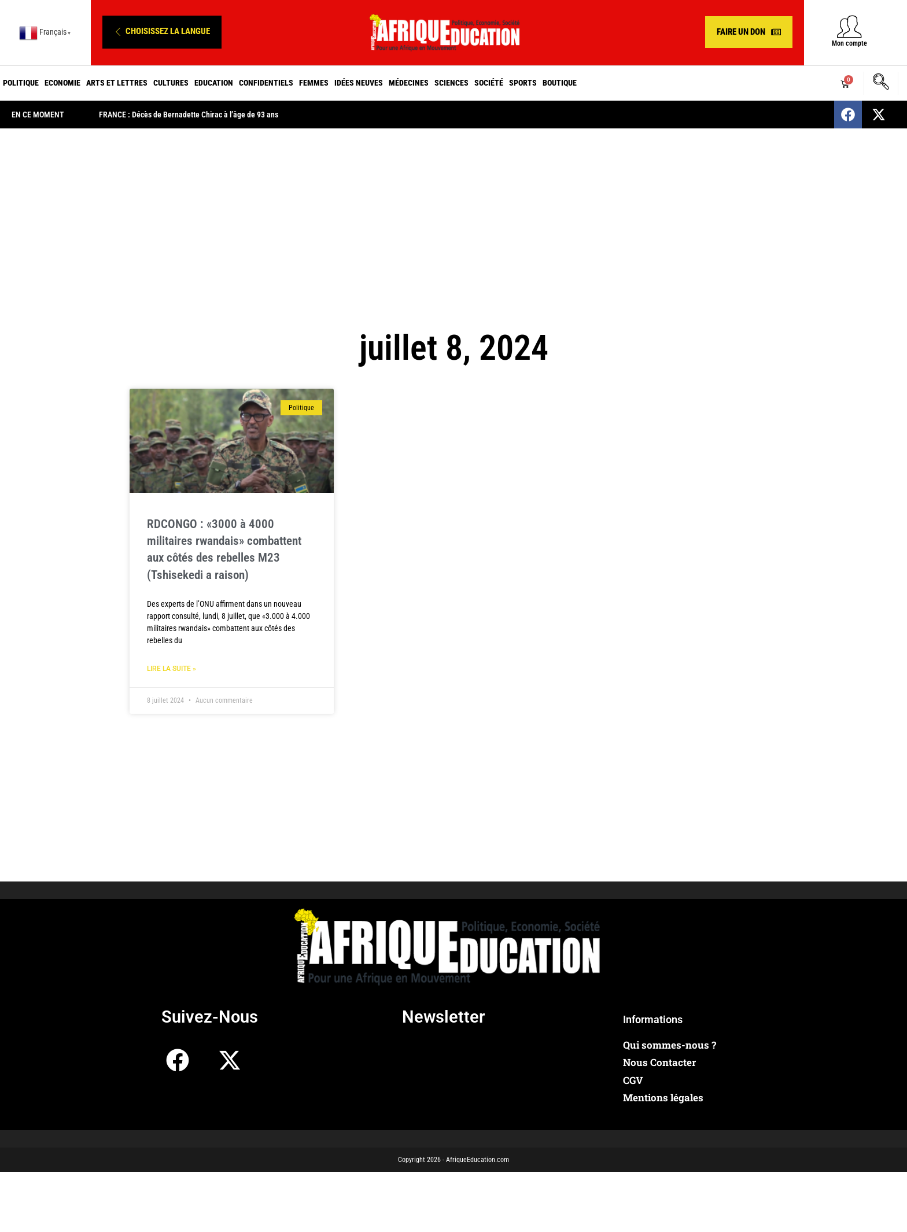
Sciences (451, 82)
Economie (62, 82)
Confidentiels (266, 82)
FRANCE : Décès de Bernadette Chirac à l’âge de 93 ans (188, 114)
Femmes (314, 82)
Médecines (409, 82)
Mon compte (849, 43)
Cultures (171, 82)
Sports (523, 82)
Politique (21, 82)
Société (488, 82)
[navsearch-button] (881, 83)
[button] (162, 32)
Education (213, 82)
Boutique (560, 82)
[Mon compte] (849, 26)
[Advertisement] (453, 221)
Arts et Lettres (117, 82)
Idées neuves (358, 82)
